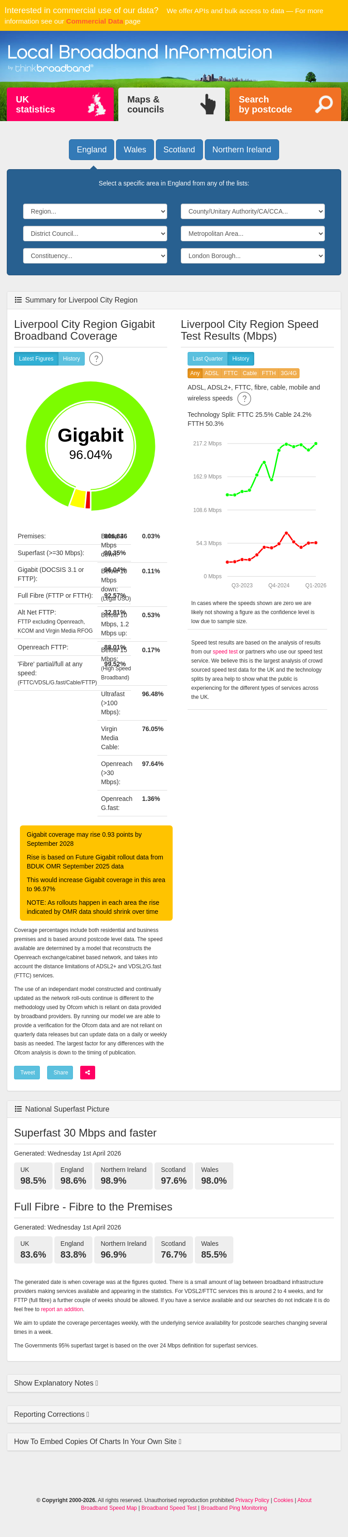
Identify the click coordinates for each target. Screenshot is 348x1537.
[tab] (174, 1383)
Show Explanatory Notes (55, 1383)
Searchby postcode (265, 104)
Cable (250, 373)
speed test (225, 652)
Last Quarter (208, 359)
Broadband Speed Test (169, 1508)
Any (195, 373)
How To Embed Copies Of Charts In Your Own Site (96, 1441)
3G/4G (289, 373)
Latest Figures (36, 359)
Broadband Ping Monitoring (234, 1508)
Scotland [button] (179, 149)
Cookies (283, 1500)
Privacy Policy (252, 1500)
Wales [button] (135, 149)
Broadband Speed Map (109, 1508)
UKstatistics (35, 104)
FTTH (269, 373)
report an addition (62, 1309)
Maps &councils (145, 104)
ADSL (212, 373)
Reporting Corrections (50, 1414)
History (71, 359)
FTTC (231, 373)
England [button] (91, 149)
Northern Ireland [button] (242, 149)
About (304, 1500)
